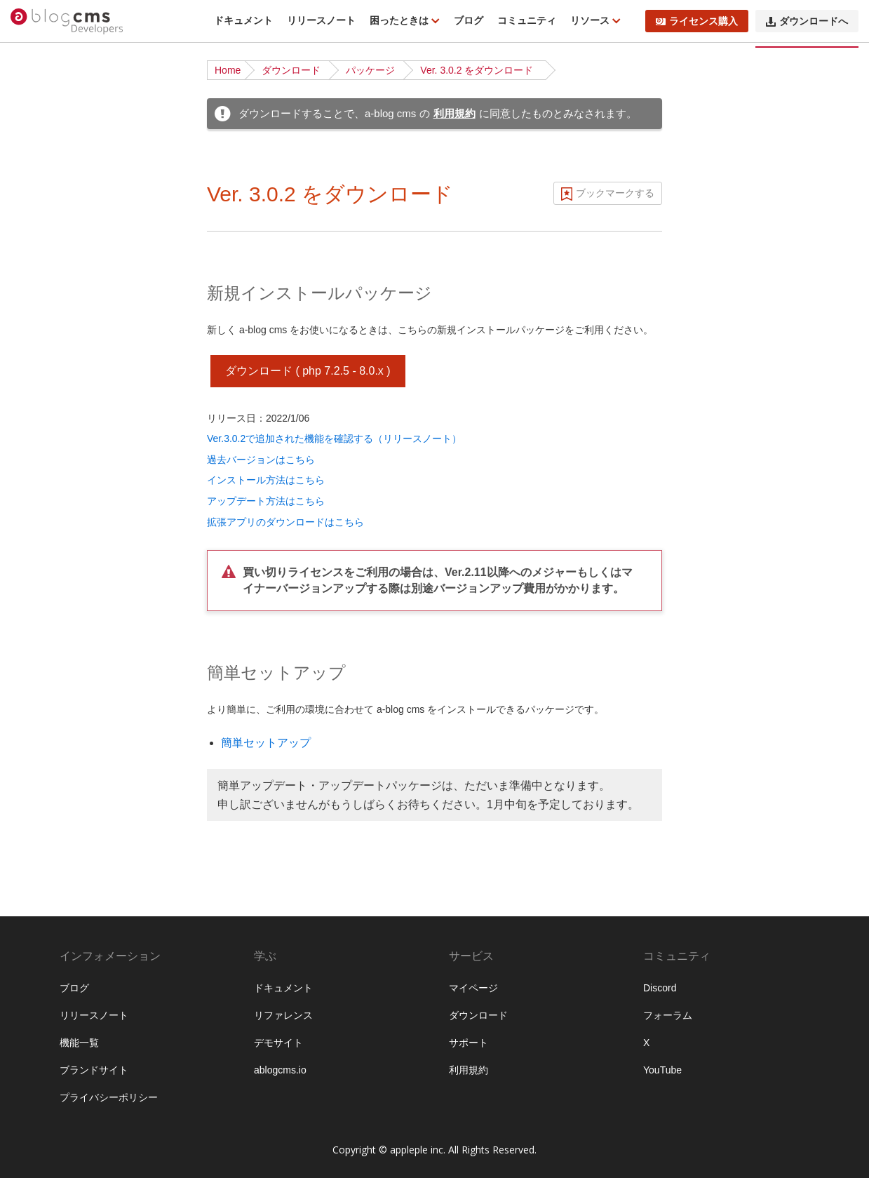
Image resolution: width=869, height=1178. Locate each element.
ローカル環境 (54, 376)
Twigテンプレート (64, 766)
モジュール (49, 549)
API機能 (42, 1026)
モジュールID (54, 571)
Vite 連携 (44, 788)
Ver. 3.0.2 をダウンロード (476, 70)
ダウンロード (291, 70)
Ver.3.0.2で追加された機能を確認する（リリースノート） (334, 438)
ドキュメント (243, 20)
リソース (591, 20)
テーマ (39, 722)
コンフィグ (49, 636)
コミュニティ (526, 20)
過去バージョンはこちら (261, 459)
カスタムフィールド (69, 592)
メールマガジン (59, 917)
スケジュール (54, 896)
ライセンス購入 (697, 21)
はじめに (44, 137)
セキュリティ (54, 1091)
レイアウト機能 (59, 1004)
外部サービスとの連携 (74, 1048)
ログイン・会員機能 (69, 961)
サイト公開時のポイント (79, 419)
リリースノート (321, 20)
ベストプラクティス (69, 397)
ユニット (44, 614)
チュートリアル (59, 310)
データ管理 (49, 1113)
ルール (39, 658)
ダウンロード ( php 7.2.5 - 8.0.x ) (308, 371)
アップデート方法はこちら (266, 501)
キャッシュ (49, 1070)
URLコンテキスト (64, 505)
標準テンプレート (64, 744)
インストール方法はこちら (266, 480)
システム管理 (54, 1135)
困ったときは (400, 20)
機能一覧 (44, 159)
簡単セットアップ (266, 743)
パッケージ (370, 70)
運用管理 (44, 1157)
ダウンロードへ (807, 21)
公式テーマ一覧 (59, 354)
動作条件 (44, 181)
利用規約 (454, 113)
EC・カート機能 (61, 939)
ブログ (468, 20)
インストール (54, 267)
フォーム (44, 852)
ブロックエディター (69, 983)
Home (228, 70)
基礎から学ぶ (54, 332)
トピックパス (54, 874)
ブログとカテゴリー (69, 484)
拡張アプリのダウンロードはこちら (285, 522)
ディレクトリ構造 (64, 289)
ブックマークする (615, 193)
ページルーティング (69, 527)
